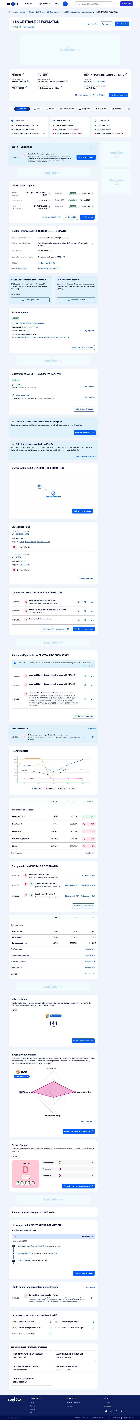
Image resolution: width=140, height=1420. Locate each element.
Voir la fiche (89, 387)
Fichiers (32, 1406)
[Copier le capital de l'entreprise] (50, 201)
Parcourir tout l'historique (84, 1273)
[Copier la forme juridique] (61, 87)
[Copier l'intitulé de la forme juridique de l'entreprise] (50, 194)
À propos (77, 1417)
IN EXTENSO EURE (30, 542)
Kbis (37, 109)
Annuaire (33, 1409)
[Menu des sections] (11, 109)
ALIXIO (22, 565)
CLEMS (27, 565)
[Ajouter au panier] (86, 157)
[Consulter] (85, 601)
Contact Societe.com (73, 1403)
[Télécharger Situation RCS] (93, 194)
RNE (90, 88)
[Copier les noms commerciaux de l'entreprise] (50, 207)
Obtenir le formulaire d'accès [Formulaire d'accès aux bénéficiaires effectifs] (85, 456)
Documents (100, 109)
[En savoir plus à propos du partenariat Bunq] (50, 1328)
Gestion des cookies (97, 1417)
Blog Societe (107, 1403)
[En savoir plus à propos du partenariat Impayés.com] (93, 1322)
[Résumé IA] (78, 601)
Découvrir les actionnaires (84, 433)
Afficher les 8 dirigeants (84, 409)
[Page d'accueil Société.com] (12, 4)
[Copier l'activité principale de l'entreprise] (93, 244)
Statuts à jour (98, 95)
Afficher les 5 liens (86, 579)
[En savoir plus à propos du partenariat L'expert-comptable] (50, 1334)
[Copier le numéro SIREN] (23, 74)
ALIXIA (86, 82)
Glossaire (70, 1406)
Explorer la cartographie (82, 511)
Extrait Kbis (122, 24)
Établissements (67, 109)
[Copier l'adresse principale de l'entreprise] (126, 74)
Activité (50, 109)
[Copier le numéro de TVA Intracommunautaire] (26, 87)
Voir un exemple (91, 147)
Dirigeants (84, 109)
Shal (94, 88)
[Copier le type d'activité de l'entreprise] (51, 251)
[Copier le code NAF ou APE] (67, 81)
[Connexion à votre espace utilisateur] (126, 3)
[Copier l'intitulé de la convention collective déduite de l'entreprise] (64, 257)
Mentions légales (81, 95)
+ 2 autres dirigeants (97, 82)
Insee (86, 88)
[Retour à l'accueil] (14, 1399)
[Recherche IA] (65, 3)
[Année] (16, 1156)
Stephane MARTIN (37, 1246)
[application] (53, 769)
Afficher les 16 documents (83, 906)
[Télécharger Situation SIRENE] (93, 200)
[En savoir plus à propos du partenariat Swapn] (50, 1322)
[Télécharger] (92, 601)
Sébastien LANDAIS (43, 542)
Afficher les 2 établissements (82, 347)
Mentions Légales (128, 1417)
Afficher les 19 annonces (84, 716)
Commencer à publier (87, 666)
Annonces (117, 109)
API (31, 1412)
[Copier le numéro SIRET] (28, 81)
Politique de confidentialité (113, 1417)
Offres (57, 4)
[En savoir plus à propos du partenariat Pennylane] (93, 1328)
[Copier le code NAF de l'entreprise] (68, 238)
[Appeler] (106, 24)
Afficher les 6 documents (84, 629)
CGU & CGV (86, 1417)
